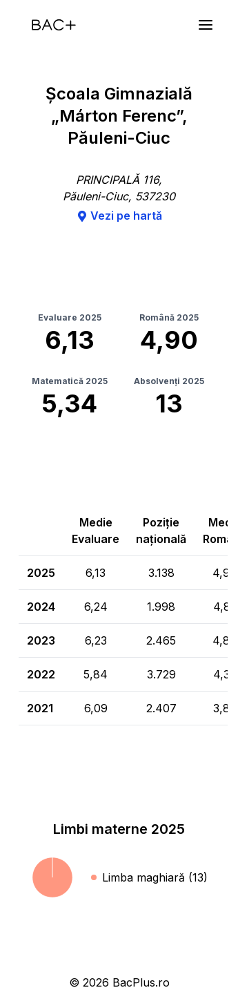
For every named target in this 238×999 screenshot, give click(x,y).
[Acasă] (53, 25)
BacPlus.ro (141, 982)
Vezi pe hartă (119, 215)
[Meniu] (205, 25)
